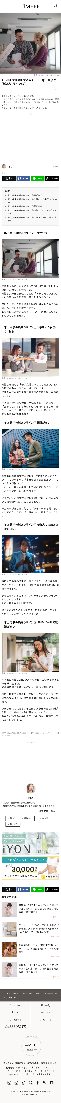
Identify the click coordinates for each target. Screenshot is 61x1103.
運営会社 (48, 1071)
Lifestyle (15, 1020)
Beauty (46, 1005)
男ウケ (13, 818)
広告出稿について (49, 1063)
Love (15, 1012)
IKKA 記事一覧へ (46, 811)
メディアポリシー (24, 1067)
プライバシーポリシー (43, 1067)
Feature (45, 1020)
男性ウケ (28, 818)
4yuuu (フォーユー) (18, 1074)
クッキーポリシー (15, 1071)
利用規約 (10, 1067)
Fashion (15, 1005)
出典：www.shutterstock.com (46, 75)
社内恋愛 (44, 818)
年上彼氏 (14, 824)
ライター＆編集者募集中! (40, 1074)
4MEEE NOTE (15, 1027)
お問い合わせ (33, 1063)
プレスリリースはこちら (14, 1063)
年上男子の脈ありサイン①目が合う (25, 195)
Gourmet (46, 1012)
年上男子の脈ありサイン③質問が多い (26, 206)
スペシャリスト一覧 (34, 1071)
